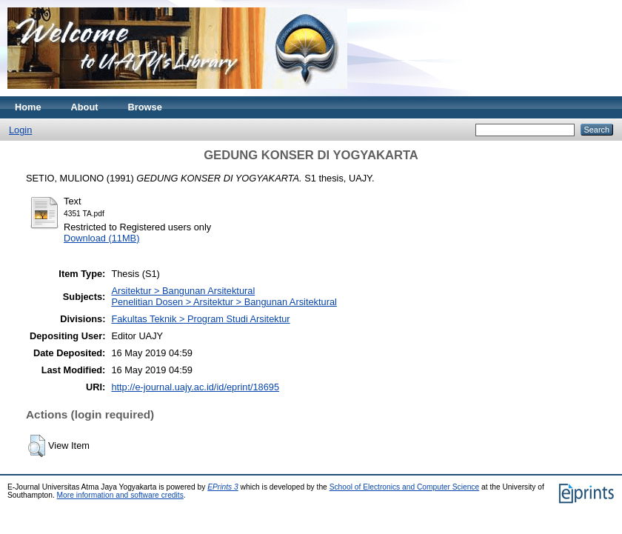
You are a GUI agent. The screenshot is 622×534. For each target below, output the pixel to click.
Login (20, 130)
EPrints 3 (222, 487)
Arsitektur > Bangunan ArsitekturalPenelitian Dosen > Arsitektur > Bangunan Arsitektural (223, 296)
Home (28, 107)
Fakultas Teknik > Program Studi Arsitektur (200, 318)
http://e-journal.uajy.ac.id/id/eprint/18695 (195, 387)
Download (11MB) (101, 238)
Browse (145, 107)
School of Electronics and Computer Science (405, 487)
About (84, 107)
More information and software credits (120, 495)
